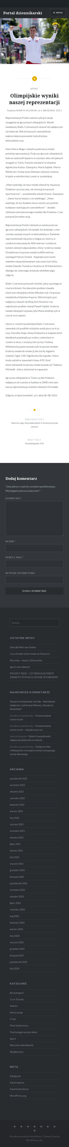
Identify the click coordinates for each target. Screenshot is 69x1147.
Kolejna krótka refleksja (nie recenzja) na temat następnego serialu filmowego (32, 750)
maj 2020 (14, 916)
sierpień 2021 (17, 837)
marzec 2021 (16, 850)
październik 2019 (18, 962)
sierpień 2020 (17, 896)
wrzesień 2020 (17, 889)
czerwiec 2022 (17, 798)
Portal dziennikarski (22, 12)
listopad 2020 (17, 876)
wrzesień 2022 (17, 785)
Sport (35, 88)
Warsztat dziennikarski (21, 1045)
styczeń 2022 (17, 824)
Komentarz (13, 498)
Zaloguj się (15, 1076)
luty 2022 (14, 818)
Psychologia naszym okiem (23, 1032)
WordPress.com (34, 1140)
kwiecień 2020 (17, 922)
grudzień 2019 (17, 948)
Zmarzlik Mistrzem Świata (23, 647)
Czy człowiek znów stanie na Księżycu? (30, 653)
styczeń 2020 (17, 942)
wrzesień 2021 (17, 830)
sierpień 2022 (17, 791)
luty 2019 (14, 968)
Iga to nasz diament (20, 667)
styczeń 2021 (17, 863)
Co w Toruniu (17, 999)
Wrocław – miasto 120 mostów (26, 660)
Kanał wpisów (17, 1082)
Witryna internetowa (20, 573)
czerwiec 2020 (17, 909)
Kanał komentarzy (19, 1089)
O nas (13, 1019)
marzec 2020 (16, 929)
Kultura (14, 1005)
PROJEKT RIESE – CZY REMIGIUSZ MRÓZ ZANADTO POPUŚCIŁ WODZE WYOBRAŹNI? (34, 675)
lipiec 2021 (15, 844)
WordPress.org (18, 1095)
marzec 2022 (16, 811)
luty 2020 (14, 935)
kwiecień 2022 (17, 804)
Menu (59, 12)
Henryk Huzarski (27, 110)
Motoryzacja (16, 1012)
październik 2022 (18, 778)
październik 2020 (18, 883)
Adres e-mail (14, 557)
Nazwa (10, 541)
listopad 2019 (17, 955)
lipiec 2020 (15, 903)
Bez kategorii (16, 992)
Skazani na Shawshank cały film (25, 701)
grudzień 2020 (17, 870)
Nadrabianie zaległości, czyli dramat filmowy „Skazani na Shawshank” (32, 705)
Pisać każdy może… (19, 1025)
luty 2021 (14, 857)
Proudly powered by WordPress (25, 1136)
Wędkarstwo (16, 1051)
